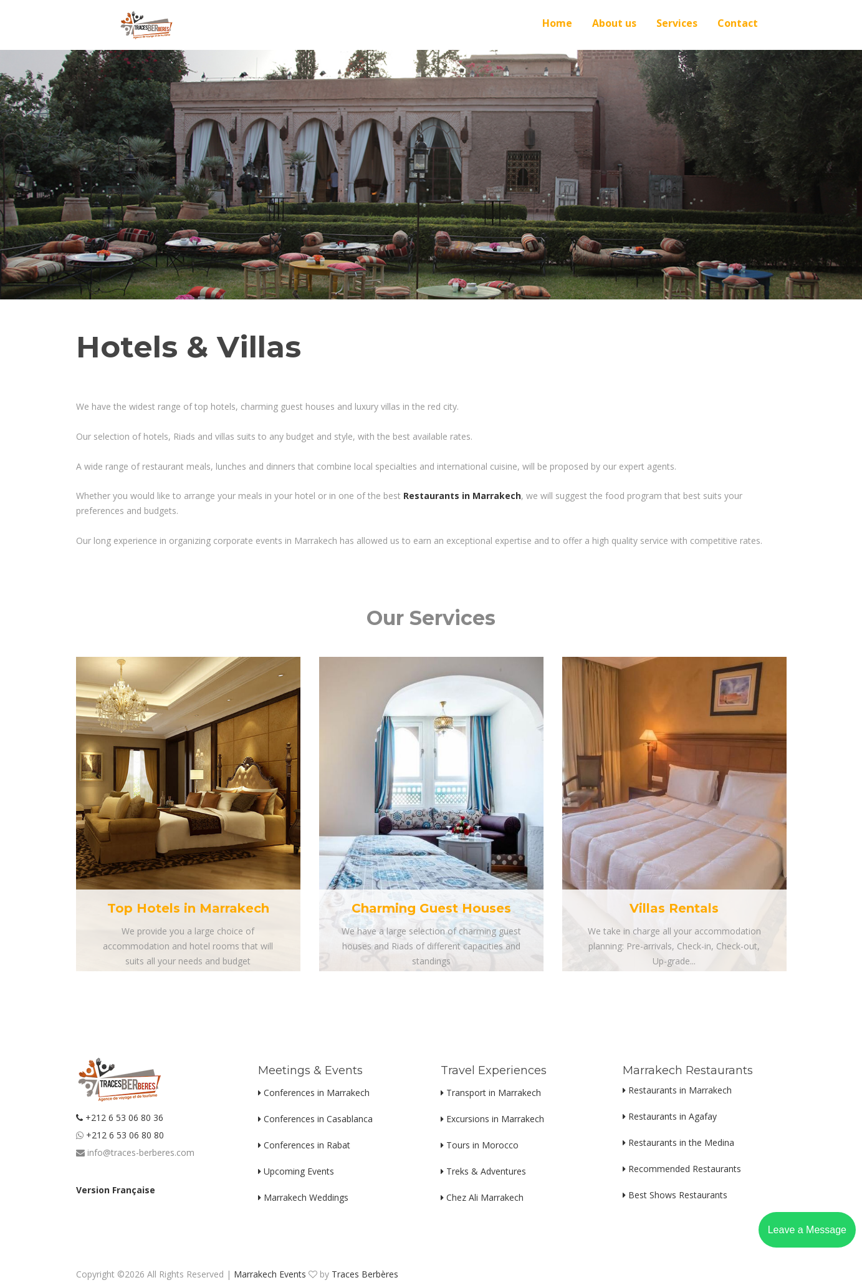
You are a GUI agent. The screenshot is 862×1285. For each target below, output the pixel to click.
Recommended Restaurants (682, 1169)
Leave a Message (807, 1229)
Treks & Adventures (483, 1171)
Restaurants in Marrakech (677, 1090)
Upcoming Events (296, 1171)
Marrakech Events (270, 1274)
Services (676, 23)
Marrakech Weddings (303, 1197)
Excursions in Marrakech (492, 1119)
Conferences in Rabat (304, 1145)
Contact (737, 23)
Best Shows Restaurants (675, 1195)
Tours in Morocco (480, 1145)
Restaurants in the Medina (678, 1142)
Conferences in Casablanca (315, 1119)
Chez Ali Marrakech (482, 1197)
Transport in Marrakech (491, 1092)
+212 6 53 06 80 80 (124, 1135)
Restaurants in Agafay (670, 1116)
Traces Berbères (365, 1274)
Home (557, 23)
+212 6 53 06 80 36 (119, 1117)
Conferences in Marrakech (314, 1092)
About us (614, 23)
